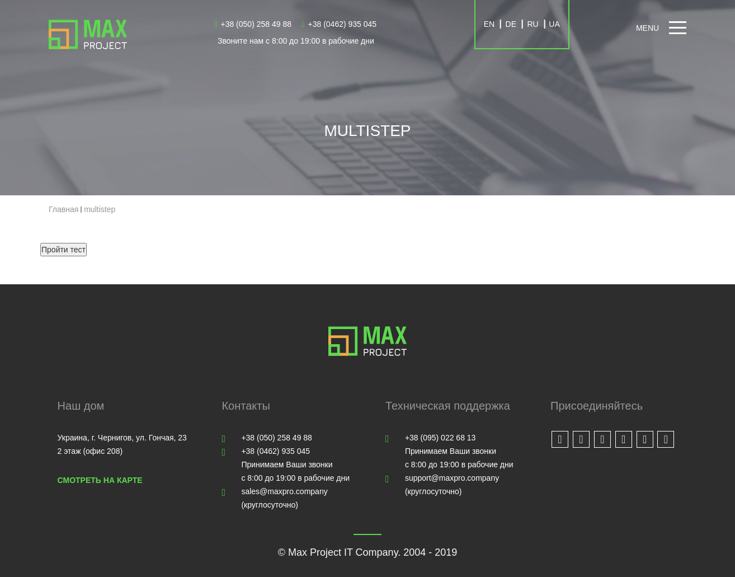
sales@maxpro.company (284, 491)
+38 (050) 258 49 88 (252, 24)
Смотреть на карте (100, 480)
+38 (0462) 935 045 (339, 24)
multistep (99, 209)
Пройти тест (63, 249)
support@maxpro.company (452, 477)
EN (489, 24)
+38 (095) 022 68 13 (440, 437)
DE (511, 24)
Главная (63, 209)
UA (554, 24)
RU (532, 24)
